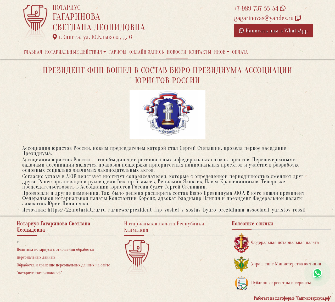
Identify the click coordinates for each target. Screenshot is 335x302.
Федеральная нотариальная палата (276, 242)
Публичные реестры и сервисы (272, 283)
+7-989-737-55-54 (260, 8)
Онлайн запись (146, 52)
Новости (176, 52)
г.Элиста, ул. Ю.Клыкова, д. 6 (92, 37)
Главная (33, 52)
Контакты (200, 52)
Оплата (240, 52)
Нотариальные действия (73, 52)
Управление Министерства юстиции (277, 264)
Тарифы (118, 52)
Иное (220, 52)
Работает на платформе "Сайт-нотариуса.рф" (292, 298)
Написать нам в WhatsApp (273, 31)
